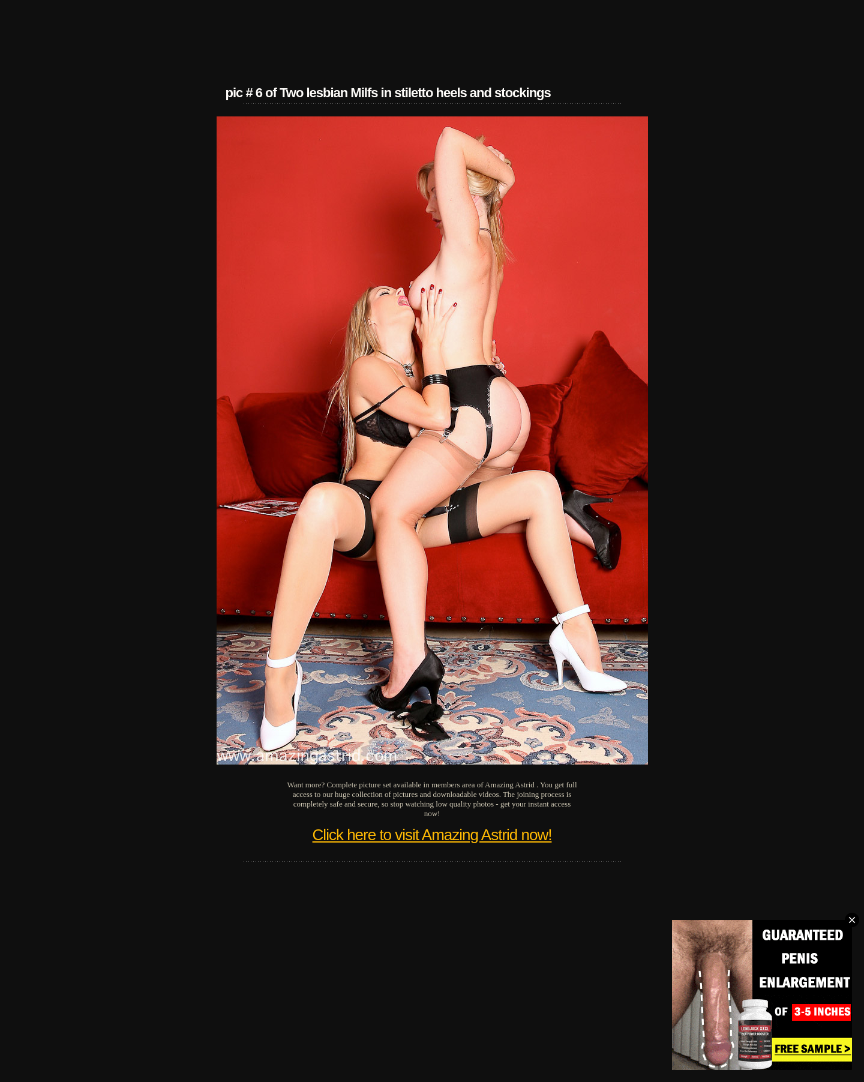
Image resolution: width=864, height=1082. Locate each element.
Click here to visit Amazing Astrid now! (432, 835)
